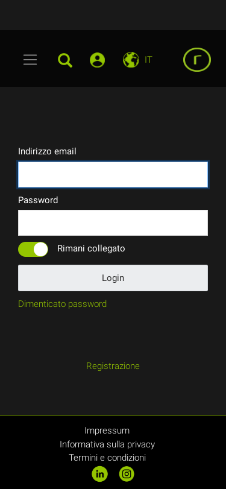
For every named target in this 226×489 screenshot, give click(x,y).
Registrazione (113, 366)
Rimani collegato (91, 248)
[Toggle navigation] (30, 60)
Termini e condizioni (107, 457)
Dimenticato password (62, 303)
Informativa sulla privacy (107, 444)
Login (113, 278)
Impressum (107, 430)
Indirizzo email (47, 151)
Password (38, 200)
